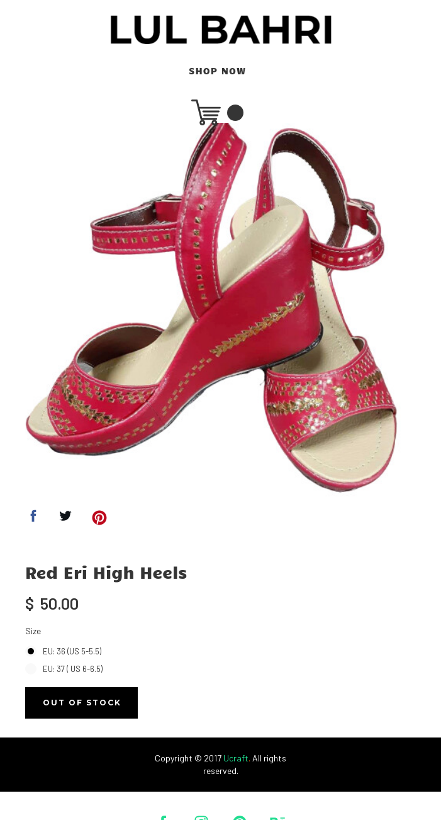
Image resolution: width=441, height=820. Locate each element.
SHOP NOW (217, 70)
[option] (217, 315)
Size (33, 630)
